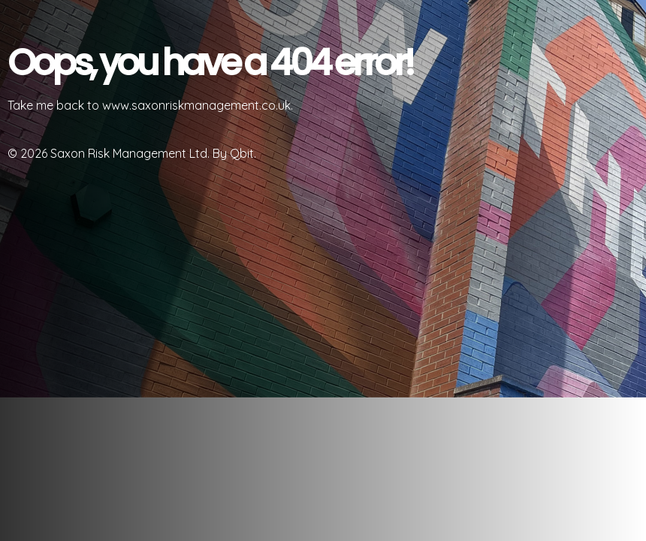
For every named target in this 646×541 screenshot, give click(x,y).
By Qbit (233, 153)
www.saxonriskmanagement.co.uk (196, 105)
